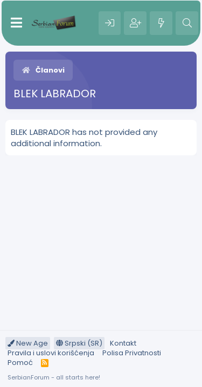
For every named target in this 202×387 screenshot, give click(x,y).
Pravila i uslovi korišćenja (51, 353)
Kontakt (123, 343)
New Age (28, 343)
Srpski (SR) (79, 343)
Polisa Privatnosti (131, 353)
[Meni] (16, 23)
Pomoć (20, 362)
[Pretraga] (187, 23)
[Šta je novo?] (161, 23)
